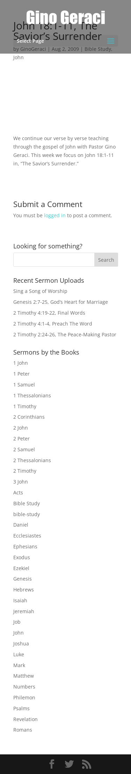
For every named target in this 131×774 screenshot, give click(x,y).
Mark (19, 665)
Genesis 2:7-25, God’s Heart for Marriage (60, 302)
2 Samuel (24, 449)
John (18, 57)
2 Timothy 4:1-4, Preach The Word (52, 323)
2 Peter (21, 438)
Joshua (21, 643)
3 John (20, 481)
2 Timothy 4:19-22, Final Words (49, 312)
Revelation (25, 719)
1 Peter (21, 373)
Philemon (24, 697)
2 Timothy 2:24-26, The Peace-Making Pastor (64, 334)
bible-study (26, 514)
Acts (18, 492)
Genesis (22, 578)
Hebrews (23, 589)
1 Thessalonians (32, 395)
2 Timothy (24, 470)
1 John (20, 362)
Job (17, 621)
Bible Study (26, 503)
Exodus (21, 557)
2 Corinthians (29, 416)
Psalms (21, 708)
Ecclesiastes (27, 535)
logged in (55, 215)
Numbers (24, 686)
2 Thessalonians (32, 460)
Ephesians (25, 546)
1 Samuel (24, 384)
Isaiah (20, 600)
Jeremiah (23, 611)
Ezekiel (21, 568)
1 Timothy (24, 406)
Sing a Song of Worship (40, 291)
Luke (18, 654)
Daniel (20, 524)
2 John (20, 427)
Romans (22, 729)
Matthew (23, 675)
